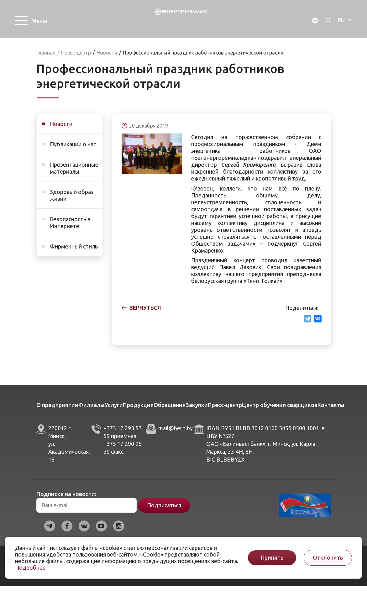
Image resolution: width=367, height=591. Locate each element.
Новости (61, 128)
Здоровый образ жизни (72, 200)
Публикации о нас (73, 149)
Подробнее (30, 567)
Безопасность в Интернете (70, 227)
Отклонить (328, 558)
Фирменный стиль (74, 251)
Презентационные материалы (74, 172)
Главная (45, 57)
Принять (272, 558)
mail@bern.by (175, 433)
